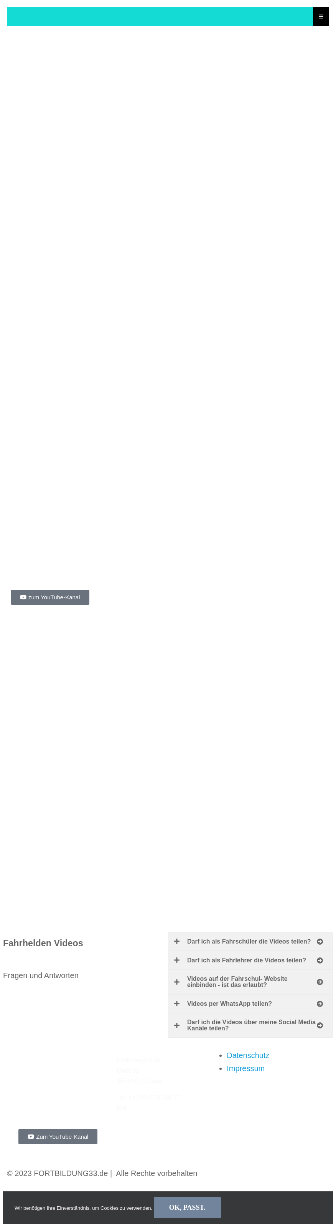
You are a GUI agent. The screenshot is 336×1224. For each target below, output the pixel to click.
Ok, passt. (187, 1207)
